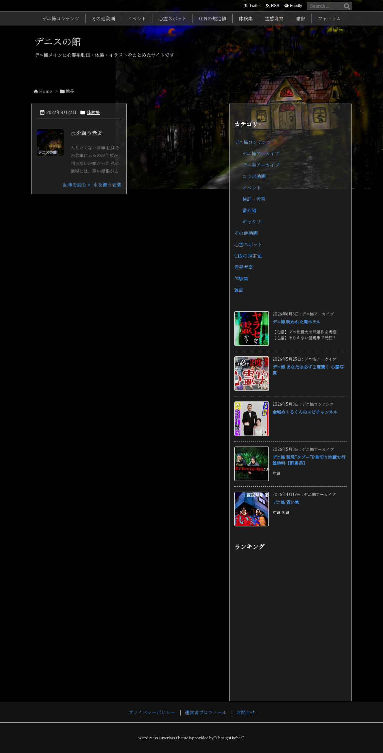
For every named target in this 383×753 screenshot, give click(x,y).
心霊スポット (248, 244)
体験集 (93, 112)
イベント (251, 187)
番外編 (249, 210)
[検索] (347, 6)
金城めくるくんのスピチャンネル (305, 412)
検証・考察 (254, 199)
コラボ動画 (254, 176)
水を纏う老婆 (87, 133)
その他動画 (246, 233)
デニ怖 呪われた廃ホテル (296, 322)
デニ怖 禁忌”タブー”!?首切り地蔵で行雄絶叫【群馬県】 (308, 460)
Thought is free (229, 737)
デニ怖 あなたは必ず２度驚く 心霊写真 (308, 370)
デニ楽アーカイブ (260, 164)
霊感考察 (243, 267)
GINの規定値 (248, 255)
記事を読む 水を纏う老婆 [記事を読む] (92, 184)
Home (45, 91)
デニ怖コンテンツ (252, 142)
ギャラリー (254, 221)
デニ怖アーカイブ (260, 153)
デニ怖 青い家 (285, 502)
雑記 (239, 289)
